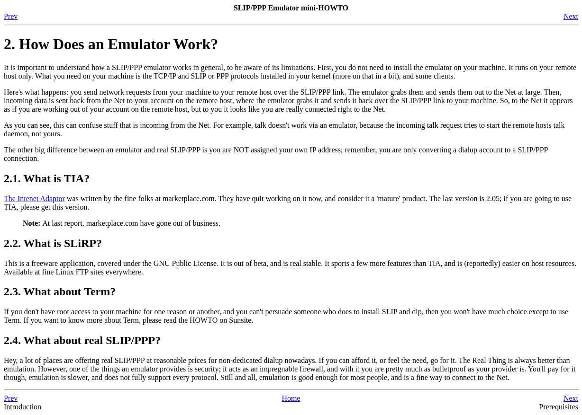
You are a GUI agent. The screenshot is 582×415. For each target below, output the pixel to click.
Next (571, 16)
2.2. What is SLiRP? (53, 243)
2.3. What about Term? (60, 291)
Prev (11, 16)
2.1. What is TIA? (47, 178)
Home (291, 398)
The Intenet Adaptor (34, 198)
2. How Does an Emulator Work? (111, 44)
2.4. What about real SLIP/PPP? (82, 340)
